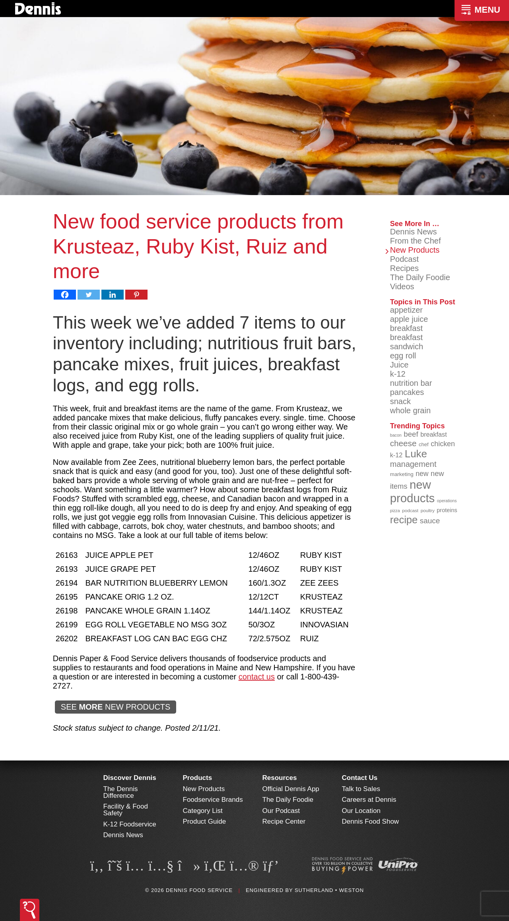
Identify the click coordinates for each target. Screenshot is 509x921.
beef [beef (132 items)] (411, 434)
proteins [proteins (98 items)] (447, 510)
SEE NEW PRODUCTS (116, 706)
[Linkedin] (112, 295)
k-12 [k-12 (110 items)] (396, 455)
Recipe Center (284, 821)
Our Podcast (281, 811)
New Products (415, 250)
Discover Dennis (129, 778)
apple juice (409, 319)
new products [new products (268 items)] (412, 491)
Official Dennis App (290, 789)
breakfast (406, 328)
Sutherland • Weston (329, 890)
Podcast (404, 259)
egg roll (403, 355)
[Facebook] (65, 295)
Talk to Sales (361, 789)
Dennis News (413, 231)
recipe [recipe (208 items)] (404, 519)
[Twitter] (89, 295)
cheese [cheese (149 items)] (403, 443)
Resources (279, 778)
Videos (402, 286)
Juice (399, 364)
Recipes (404, 268)
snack (400, 401)
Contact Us (360, 778)
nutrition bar (411, 383)
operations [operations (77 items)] (447, 500)
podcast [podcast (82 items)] (410, 510)
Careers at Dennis (369, 799)
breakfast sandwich (406, 342)
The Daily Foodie (420, 277)
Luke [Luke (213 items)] (416, 453)
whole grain (410, 410)
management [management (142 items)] (413, 464)
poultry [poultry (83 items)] (428, 510)
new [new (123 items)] (422, 474)
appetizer (406, 310)
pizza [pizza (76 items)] (395, 510)
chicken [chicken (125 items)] (443, 444)
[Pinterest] (136, 295)
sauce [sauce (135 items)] (430, 521)
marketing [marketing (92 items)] (402, 474)
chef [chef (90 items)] (424, 444)
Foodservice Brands (213, 799)
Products (197, 778)
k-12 (398, 374)
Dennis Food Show (370, 821)
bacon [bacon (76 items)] (396, 435)
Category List (203, 811)
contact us (257, 676)
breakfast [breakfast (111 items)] (433, 434)
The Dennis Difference (120, 792)
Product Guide (204, 821)
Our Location (361, 811)
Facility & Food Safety (125, 810)
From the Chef (415, 240)
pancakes (407, 392)
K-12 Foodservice (129, 824)
